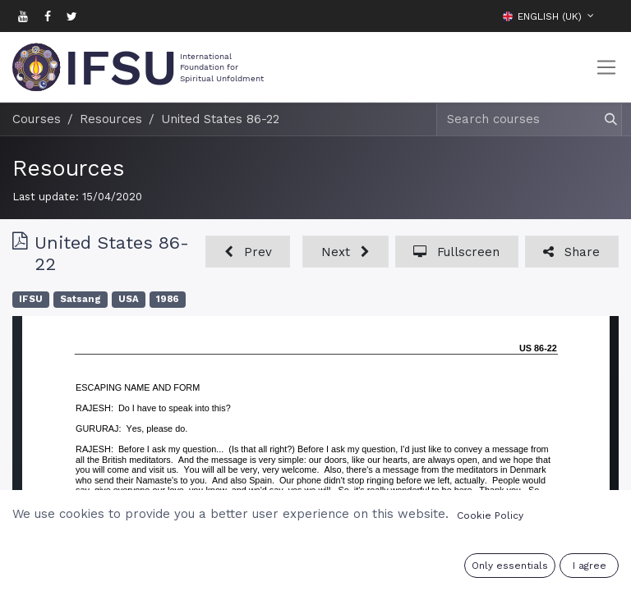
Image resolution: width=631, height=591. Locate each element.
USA (128, 299)
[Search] (603, 119)
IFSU (31, 299)
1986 (167, 299)
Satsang (80, 299)
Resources (68, 168)
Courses (36, 119)
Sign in (525, 568)
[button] (606, 15)
